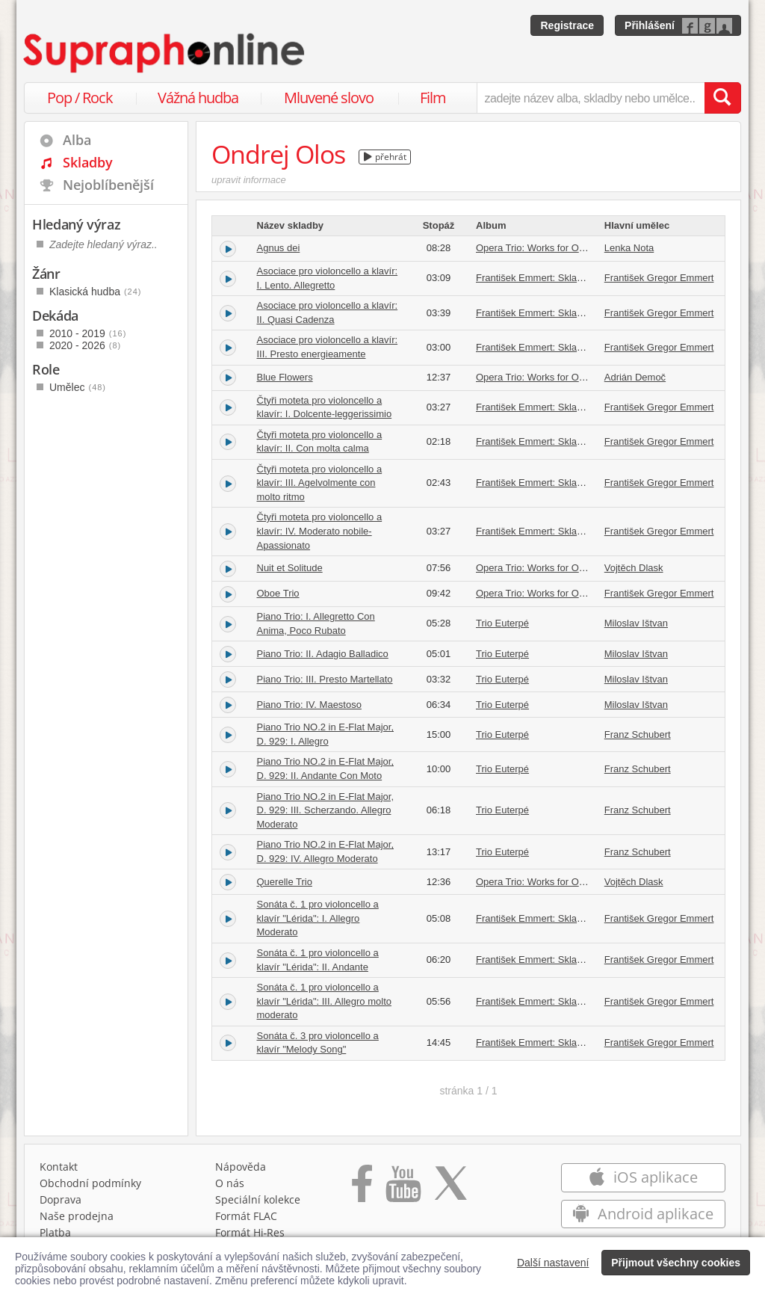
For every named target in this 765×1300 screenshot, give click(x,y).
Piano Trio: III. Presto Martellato (325, 679)
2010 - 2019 (87, 333)
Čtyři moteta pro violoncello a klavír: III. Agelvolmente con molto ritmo (319, 482)
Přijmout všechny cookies (675, 1263)
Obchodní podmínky (90, 1183)
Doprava (60, 1199)
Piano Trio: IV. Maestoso (309, 704)
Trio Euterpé (502, 623)
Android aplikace (642, 1214)
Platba (55, 1232)
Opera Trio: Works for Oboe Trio (545, 247)
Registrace (567, 25)
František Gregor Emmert (659, 277)
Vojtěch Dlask (633, 567)
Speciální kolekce (257, 1199)
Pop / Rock (80, 97)
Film (433, 97)
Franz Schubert (637, 734)
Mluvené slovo (329, 97)
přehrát (385, 156)
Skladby (88, 162)
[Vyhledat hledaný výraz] (722, 98)
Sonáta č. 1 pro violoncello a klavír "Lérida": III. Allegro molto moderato (324, 1001)
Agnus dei (278, 247)
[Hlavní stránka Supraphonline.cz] (165, 53)
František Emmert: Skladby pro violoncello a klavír (583, 277)
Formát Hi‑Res (250, 1232)
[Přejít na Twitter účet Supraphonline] (450, 1188)
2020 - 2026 (85, 345)
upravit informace (248, 179)
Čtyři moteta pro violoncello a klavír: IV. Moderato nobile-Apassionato (319, 530)
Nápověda (240, 1166)
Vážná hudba (198, 97)
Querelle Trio (284, 881)
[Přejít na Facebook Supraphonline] (362, 1188)
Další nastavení (553, 1263)
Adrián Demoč (635, 377)
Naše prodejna (77, 1216)
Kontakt (59, 1166)
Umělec (77, 387)
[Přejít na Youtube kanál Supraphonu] (402, 1188)
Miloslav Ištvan (636, 623)
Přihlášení (650, 25)
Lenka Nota (629, 247)
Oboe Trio (278, 593)
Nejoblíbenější (108, 185)
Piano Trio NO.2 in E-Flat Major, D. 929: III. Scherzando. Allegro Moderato (325, 810)
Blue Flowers (285, 377)
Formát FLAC (246, 1216)
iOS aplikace (643, 1177)
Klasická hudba (95, 292)
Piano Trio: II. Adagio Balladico (322, 653)
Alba (77, 140)
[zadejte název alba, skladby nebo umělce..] (590, 98)
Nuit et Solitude (290, 567)
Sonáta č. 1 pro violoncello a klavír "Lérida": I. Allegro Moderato (318, 918)
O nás (229, 1183)
